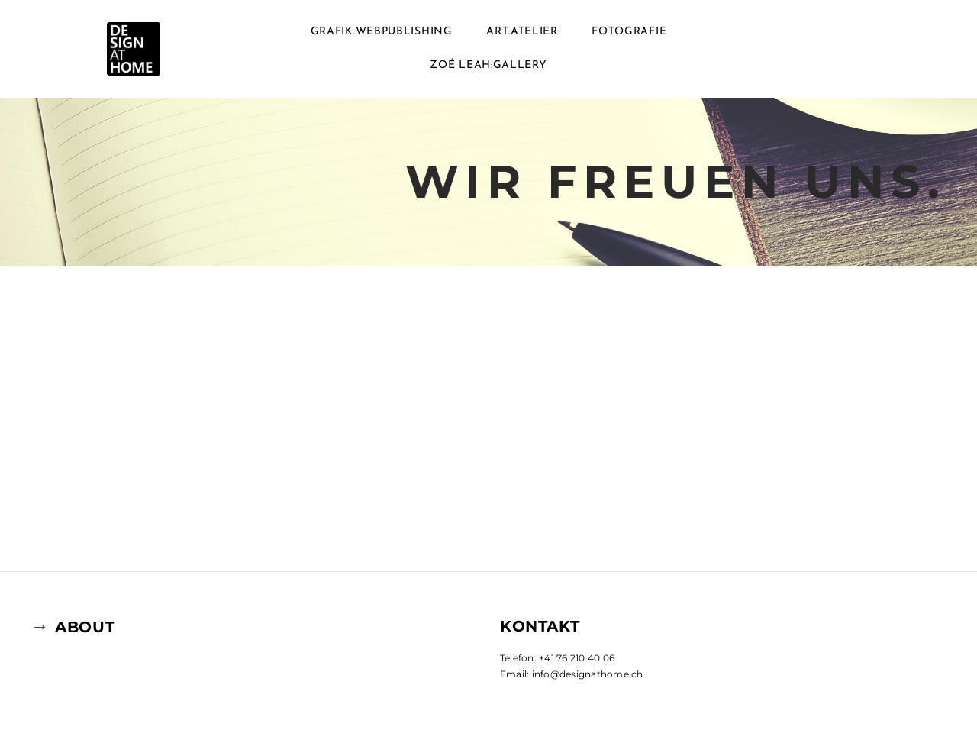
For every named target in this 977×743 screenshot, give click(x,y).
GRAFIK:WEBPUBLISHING (382, 31)
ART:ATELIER (522, 31)
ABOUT (84, 627)
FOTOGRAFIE (629, 31)
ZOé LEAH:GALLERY (488, 65)
